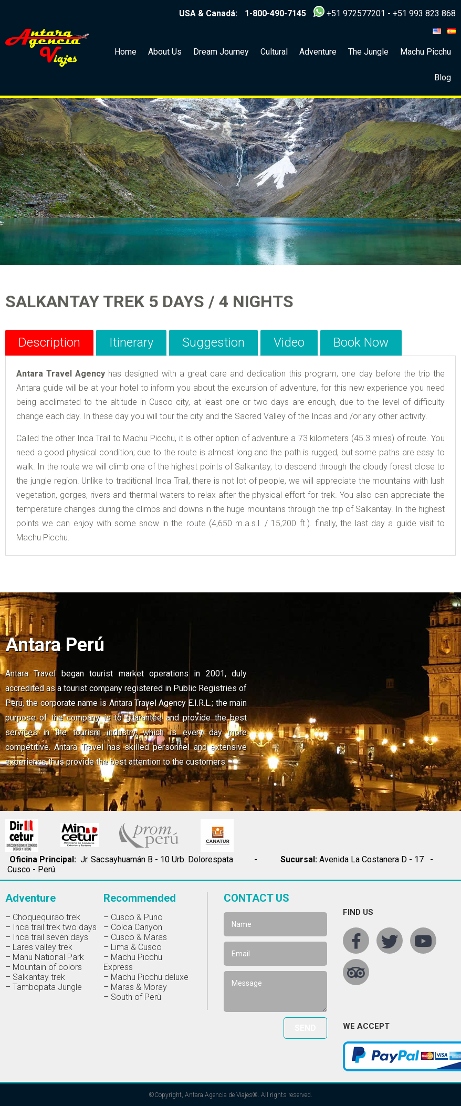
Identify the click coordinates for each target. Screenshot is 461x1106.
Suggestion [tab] (213, 342)
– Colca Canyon (132, 927)
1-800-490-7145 (275, 13)
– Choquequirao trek (42, 917)
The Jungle (368, 52)
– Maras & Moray (135, 987)
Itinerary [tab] (131, 342)
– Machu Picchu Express (132, 962)
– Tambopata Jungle (43, 987)
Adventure (318, 52)
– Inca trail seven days (46, 937)
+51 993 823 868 (424, 13)
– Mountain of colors (43, 967)
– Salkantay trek (35, 977)
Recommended (139, 898)
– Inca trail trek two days (51, 927)
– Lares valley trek (38, 947)
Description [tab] (49, 342)
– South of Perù (132, 997)
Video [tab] (289, 342)
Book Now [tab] (361, 342)
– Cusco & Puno (133, 917)
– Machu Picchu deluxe (145, 977)
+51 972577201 (356, 13)
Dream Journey (221, 52)
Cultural (274, 52)
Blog (442, 77)
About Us (165, 52)
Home (125, 52)
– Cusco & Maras (135, 937)
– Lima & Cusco (132, 947)
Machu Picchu (425, 52)
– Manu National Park (44, 957)
